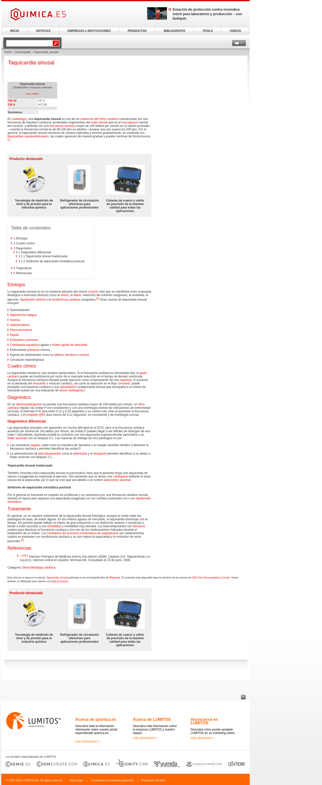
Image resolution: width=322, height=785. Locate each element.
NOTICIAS (43, 31)
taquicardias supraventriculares (28, 136)
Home (8, 52)
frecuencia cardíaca (62, 126)
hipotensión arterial (32, 299)
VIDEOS (235, 31)
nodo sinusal (99, 122)
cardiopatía (120, 476)
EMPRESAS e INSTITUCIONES (89, 31)
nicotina (70, 355)
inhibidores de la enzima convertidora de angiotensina (82, 533)
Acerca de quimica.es (95, 719)
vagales (35, 445)
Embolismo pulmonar (24, 340)
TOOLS (207, 31)
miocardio (39, 383)
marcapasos (129, 122)
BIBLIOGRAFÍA (174, 31)
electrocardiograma (29, 404)
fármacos (139, 526)
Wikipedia (114, 577)
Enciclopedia (23, 52)
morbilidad (54, 526)
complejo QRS (35, 415)
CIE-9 (11, 104)
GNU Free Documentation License (211, 577)
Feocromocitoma (21, 330)
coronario (124, 383)
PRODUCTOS (137, 31)
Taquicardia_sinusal (57, 577)
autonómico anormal (117, 480)
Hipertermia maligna (23, 315)
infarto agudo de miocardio (69, 345)
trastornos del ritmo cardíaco (99, 119)
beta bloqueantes (49, 453)
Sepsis (14, 335)
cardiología (19, 119)
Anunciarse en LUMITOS (204, 721)
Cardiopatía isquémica (25, 345)
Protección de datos (154, 780)
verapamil (99, 453)
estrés (65, 295)
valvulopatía (68, 387)
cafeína (58, 355)
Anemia (15, 320)
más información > (87, 741)
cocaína (84, 355)
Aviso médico (32, 94)
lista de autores (59, 581)
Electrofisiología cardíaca (38, 567)
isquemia (126, 380)
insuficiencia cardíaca (66, 299)
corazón (93, 291)
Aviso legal (76, 780)
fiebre (77, 295)
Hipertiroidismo (20, 325)
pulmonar (33, 350)
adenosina (80, 453)
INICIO (14, 31)
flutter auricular (17, 438)
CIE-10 (12, 100)
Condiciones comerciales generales (112, 780)
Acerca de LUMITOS (152, 719)
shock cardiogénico (72, 390)
